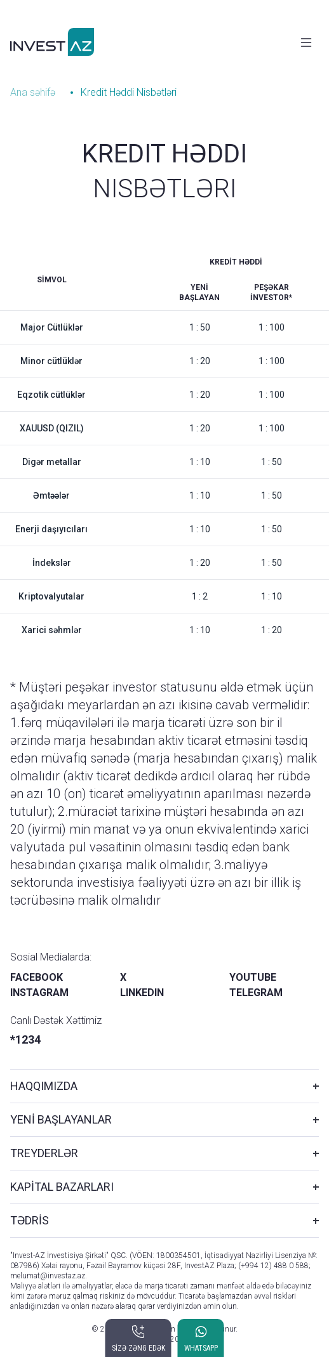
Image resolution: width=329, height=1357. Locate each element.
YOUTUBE (252, 977)
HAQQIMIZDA (43, 1085)
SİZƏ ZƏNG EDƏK (138, 1348)
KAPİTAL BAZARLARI (62, 1186)
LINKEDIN (142, 993)
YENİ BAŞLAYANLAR (61, 1119)
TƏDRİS (29, 1220)
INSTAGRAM (39, 993)
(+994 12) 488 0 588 (273, 1265)
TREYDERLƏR (44, 1153)
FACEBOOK (36, 977)
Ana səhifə (32, 92)
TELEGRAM (256, 993)
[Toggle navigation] (306, 42)
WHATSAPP (201, 1348)
